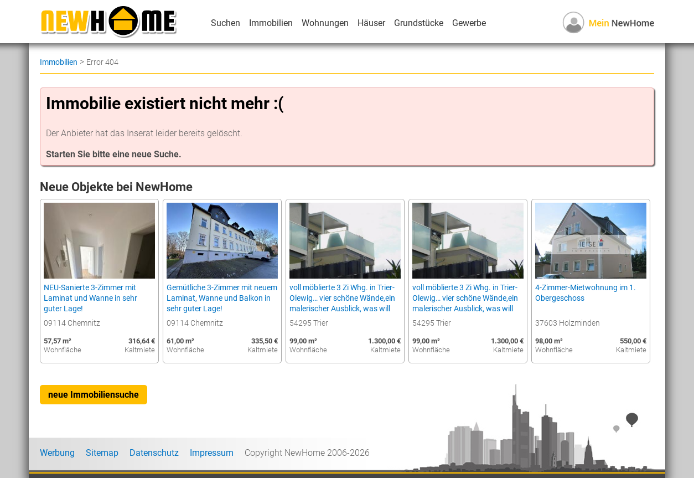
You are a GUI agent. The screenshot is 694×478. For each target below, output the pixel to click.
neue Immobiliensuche (93, 394)
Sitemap (102, 453)
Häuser (371, 23)
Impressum (212, 453)
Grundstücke (418, 23)
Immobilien (271, 23)
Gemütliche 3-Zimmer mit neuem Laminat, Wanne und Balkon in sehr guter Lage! (222, 298)
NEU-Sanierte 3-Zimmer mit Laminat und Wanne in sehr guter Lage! (90, 298)
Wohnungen (325, 23)
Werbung (57, 453)
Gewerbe (469, 23)
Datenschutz (154, 453)
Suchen (225, 23)
